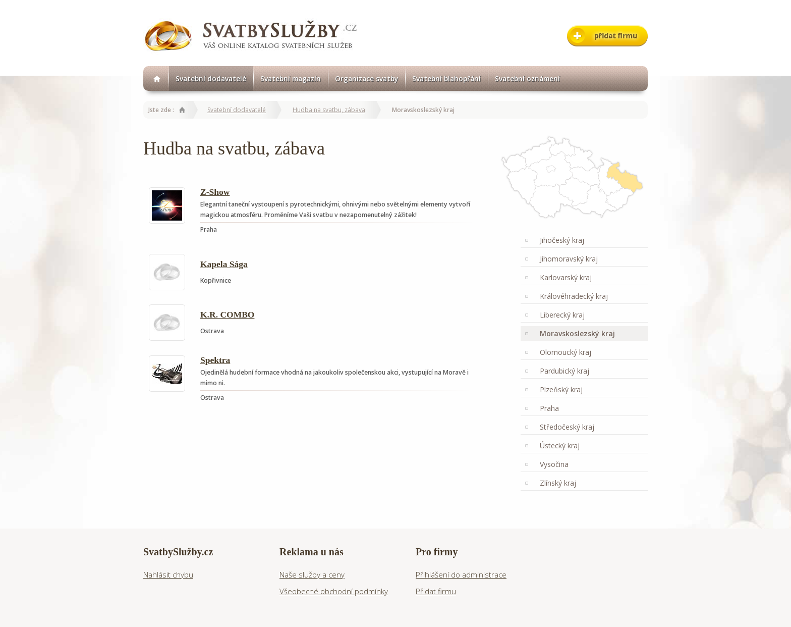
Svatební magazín (290, 78)
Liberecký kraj (562, 315)
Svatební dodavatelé (211, 78)
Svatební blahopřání (446, 78)
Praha (549, 408)
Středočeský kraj (567, 427)
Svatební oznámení (527, 78)
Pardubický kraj (564, 371)
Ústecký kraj (560, 445)
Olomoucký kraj (565, 352)
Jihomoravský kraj (569, 259)
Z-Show (215, 192)
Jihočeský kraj (562, 240)
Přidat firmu (436, 591)
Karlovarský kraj (566, 277)
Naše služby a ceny (312, 574)
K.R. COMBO (227, 314)
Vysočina (554, 464)
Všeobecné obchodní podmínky (333, 591)
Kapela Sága (224, 264)
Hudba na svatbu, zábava (329, 110)
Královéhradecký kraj (574, 296)
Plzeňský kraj (561, 389)
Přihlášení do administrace (461, 574)
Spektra (215, 360)
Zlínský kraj (558, 483)
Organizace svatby (366, 78)
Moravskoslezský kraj (577, 333)
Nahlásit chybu (168, 574)
